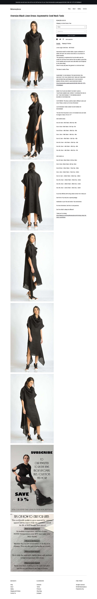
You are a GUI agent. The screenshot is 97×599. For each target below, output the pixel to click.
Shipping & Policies (66, 43)
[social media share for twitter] (60, 39)
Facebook (39, 585)
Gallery (79, 9)
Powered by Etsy (80, 589)
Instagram (39, 593)
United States (65, 23)
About (74, 9)
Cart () (85, 9)
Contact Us (13, 593)
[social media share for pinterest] (63, 39)
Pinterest (39, 589)
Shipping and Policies (15, 591)
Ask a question (69, 39)
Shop (69, 9)
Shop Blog (39, 591)
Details (58, 43)
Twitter (38, 587)
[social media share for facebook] (57, 39)
